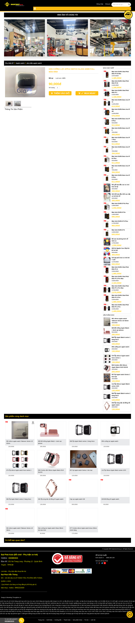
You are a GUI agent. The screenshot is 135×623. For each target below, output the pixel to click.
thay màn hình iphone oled (104, 607)
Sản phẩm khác (77, 620)
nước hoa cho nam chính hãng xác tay (35, 601)
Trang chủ (41, 620)
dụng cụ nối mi (94, 603)
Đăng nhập (100, 4)
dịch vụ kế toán (63, 607)
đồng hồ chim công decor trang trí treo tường (60, 605)
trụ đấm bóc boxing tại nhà (40, 609)
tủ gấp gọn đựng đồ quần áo (28, 607)
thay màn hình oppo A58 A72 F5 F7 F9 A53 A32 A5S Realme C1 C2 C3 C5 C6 (51, 611)
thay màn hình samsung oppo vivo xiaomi (93, 609)
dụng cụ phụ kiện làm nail (45, 603)
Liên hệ (93, 620)
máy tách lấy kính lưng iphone (85, 613)
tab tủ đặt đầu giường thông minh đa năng (118, 605)
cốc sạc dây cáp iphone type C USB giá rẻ (16, 613)
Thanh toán (67, 620)
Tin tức (86, 620)
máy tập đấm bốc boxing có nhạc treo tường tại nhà (64, 609)
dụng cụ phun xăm (84, 603)
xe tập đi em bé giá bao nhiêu (89, 601)
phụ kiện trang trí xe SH (54, 601)
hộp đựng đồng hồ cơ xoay (10, 603)
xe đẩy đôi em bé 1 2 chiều (71, 601)
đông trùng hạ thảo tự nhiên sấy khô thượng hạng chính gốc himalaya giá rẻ (52, 613)
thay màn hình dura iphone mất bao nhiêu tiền (82, 607)
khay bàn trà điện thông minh (28, 603)
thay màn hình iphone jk (120, 607)
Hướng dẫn (58, 620)
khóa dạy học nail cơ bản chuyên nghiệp (65, 603)
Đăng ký (107, 4)
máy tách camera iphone (101, 613)
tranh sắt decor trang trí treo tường (35, 605)
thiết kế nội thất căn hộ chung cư (47, 607)
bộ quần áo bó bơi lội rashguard (22, 609)
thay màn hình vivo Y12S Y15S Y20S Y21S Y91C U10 (92, 611)
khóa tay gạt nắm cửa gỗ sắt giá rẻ (13, 605)
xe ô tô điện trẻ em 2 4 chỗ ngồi (108, 601)
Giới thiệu (49, 620)
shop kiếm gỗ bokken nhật (107, 603)
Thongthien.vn (16, 597)
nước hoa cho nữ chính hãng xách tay (11, 601)
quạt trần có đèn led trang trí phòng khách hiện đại (89, 605)
